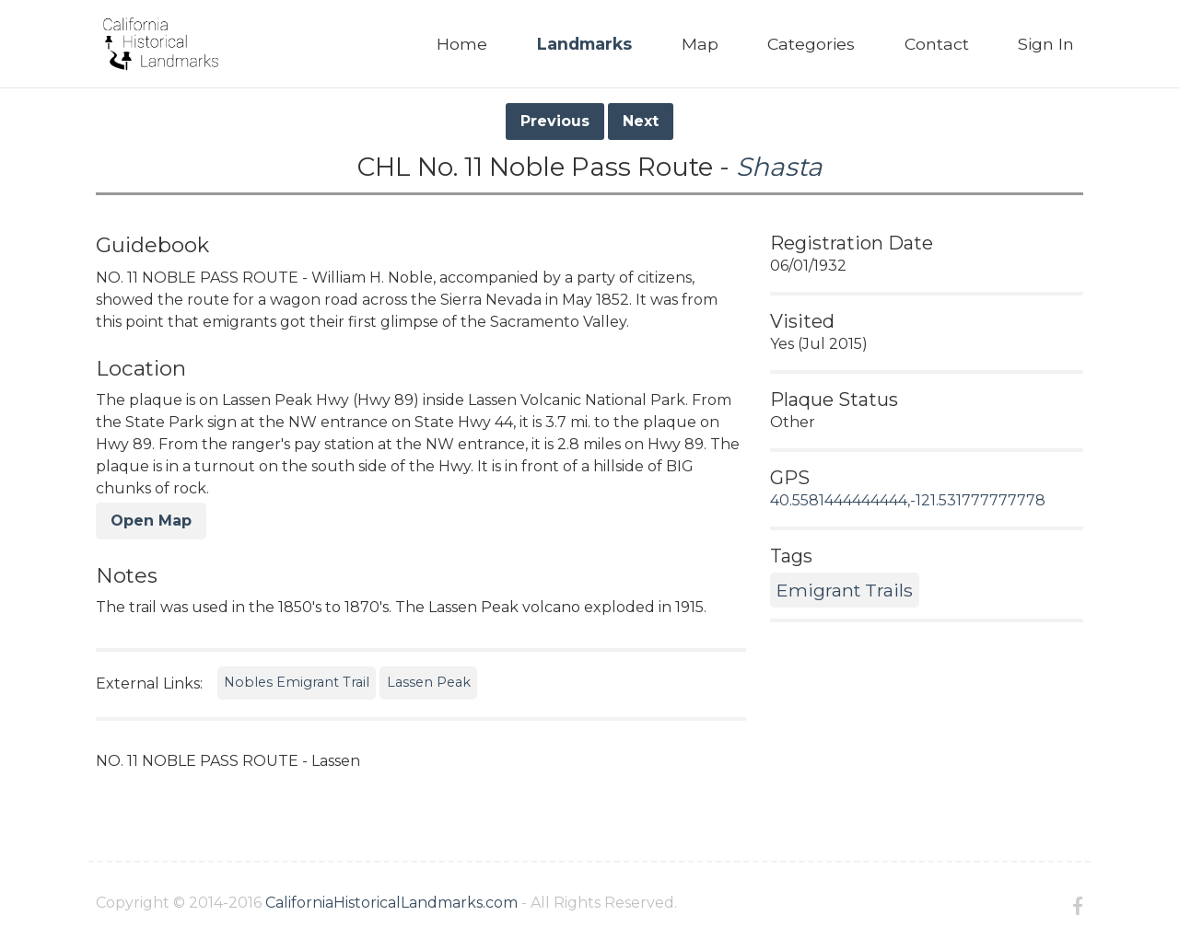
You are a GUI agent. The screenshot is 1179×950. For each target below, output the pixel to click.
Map (700, 43)
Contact (937, 43)
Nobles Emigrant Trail (296, 682)
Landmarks (584, 43)
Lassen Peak (429, 682)
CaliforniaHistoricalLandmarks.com (391, 902)
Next (641, 121)
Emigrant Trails (844, 590)
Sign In (1046, 43)
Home (462, 43)
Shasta (779, 166)
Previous (555, 121)
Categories (811, 43)
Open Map (151, 520)
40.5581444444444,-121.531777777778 (907, 500)
